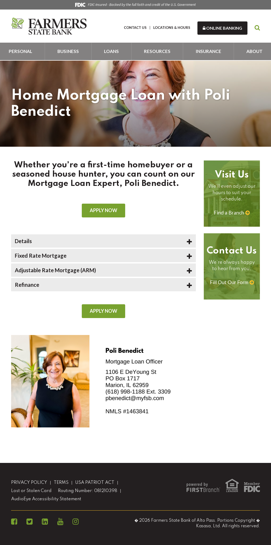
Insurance (208, 51)
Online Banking (222, 27)
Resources (157, 51)
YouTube (60, 521)
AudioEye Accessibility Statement (46, 499)
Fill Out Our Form (229, 282)
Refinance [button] (27, 285)
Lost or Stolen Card (31, 491)
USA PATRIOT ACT (94, 482)
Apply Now (103, 210)
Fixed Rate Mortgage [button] (40, 255)
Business (68, 51)
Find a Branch (229, 212)
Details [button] (23, 241)
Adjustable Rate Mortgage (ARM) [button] (55, 270)
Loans (111, 51)
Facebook (14, 521)
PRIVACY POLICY (29, 482)
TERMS (61, 482)
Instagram (76, 521)
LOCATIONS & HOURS (171, 27)
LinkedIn (45, 521)
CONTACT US (135, 27)
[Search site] (257, 28)
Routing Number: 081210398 (87, 491)
